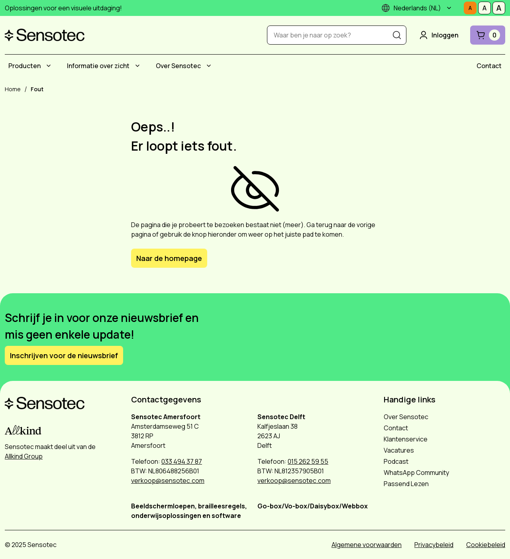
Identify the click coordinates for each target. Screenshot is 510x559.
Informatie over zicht (98, 65)
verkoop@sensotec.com (167, 480)
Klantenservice (406, 439)
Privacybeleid (433, 544)
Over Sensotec (178, 65)
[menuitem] (31, 66)
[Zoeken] (396, 35)
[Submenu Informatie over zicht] (137, 66)
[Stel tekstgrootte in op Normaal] (470, 8)
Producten (24, 65)
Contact (489, 65)
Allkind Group (24, 456)
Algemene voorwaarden (367, 544)
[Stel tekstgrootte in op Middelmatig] (484, 8)
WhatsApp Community (416, 472)
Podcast (396, 461)
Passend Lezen (406, 483)
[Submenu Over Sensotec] (209, 66)
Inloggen (438, 35)
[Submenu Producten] (48, 66)
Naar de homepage (169, 258)
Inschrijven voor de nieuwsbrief (64, 355)
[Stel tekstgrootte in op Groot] (498, 8)
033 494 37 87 (181, 461)
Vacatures (399, 450)
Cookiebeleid (485, 544)
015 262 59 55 (308, 461)
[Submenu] (449, 8)
